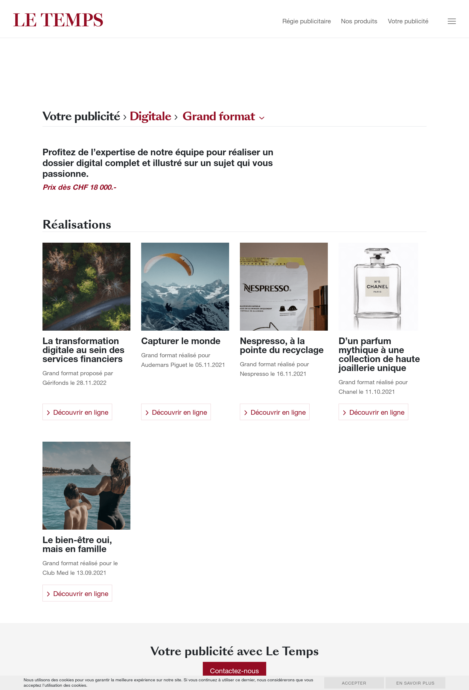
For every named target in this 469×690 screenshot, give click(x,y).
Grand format (218, 116)
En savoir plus (415, 683)
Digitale (150, 116)
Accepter (354, 683)
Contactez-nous (234, 670)
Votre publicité (408, 21)
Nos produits (359, 21)
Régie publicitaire (306, 21)
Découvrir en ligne (77, 412)
